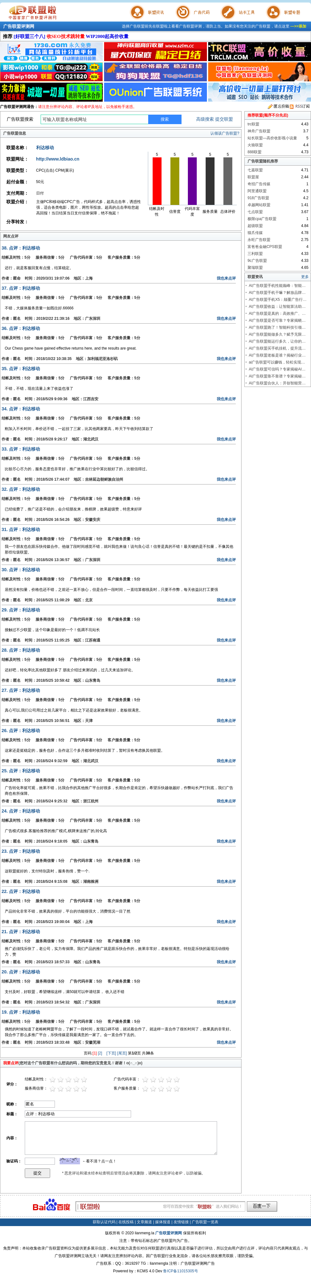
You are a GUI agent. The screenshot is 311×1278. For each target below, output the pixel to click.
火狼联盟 (255, 145)
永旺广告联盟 (259, 239)
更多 (305, 277)
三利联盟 (255, 253)
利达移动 (45, 147)
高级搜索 (205, 119)
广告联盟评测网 (18, 26)
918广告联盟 (258, 198)
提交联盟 (224, 119)
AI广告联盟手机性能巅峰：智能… (277, 285)
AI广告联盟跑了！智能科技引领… (277, 327)
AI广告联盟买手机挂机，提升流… (277, 348)
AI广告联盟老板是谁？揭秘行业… (277, 355)
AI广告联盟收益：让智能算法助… (277, 306)
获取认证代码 (104, 1222)
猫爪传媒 (255, 233)
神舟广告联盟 (259, 131)
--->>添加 (298, 26)
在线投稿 (126, 1222)
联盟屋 (253, 177)
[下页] (111, 1053)
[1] (95, 1053)
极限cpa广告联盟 (262, 219)
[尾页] (122, 1053)
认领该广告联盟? (224, 133)
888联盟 (254, 152)
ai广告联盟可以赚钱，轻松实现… (277, 362)
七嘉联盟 (255, 170)
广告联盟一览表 (205, 1222)
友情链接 (181, 1222)
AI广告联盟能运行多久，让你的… (277, 341)
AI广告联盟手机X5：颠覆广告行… (278, 299)
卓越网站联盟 (259, 205)
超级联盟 (255, 226)
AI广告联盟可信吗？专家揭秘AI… (277, 369)
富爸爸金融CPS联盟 (265, 246)
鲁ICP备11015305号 (180, 1271)
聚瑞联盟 (255, 267)
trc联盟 (253, 124)
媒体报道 (162, 1222)
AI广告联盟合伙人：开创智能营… (277, 383)
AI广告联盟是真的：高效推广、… (277, 313)
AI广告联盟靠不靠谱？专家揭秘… (277, 376)
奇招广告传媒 (259, 184)
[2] (100, 1053)
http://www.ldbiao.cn (57, 158)
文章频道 (144, 1222)
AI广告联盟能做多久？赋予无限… (277, 334)
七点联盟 (255, 212)
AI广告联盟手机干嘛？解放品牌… (277, 292)
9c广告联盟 (257, 260)
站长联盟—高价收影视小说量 (272, 138)
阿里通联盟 (257, 191)
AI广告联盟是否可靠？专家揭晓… (277, 320)
